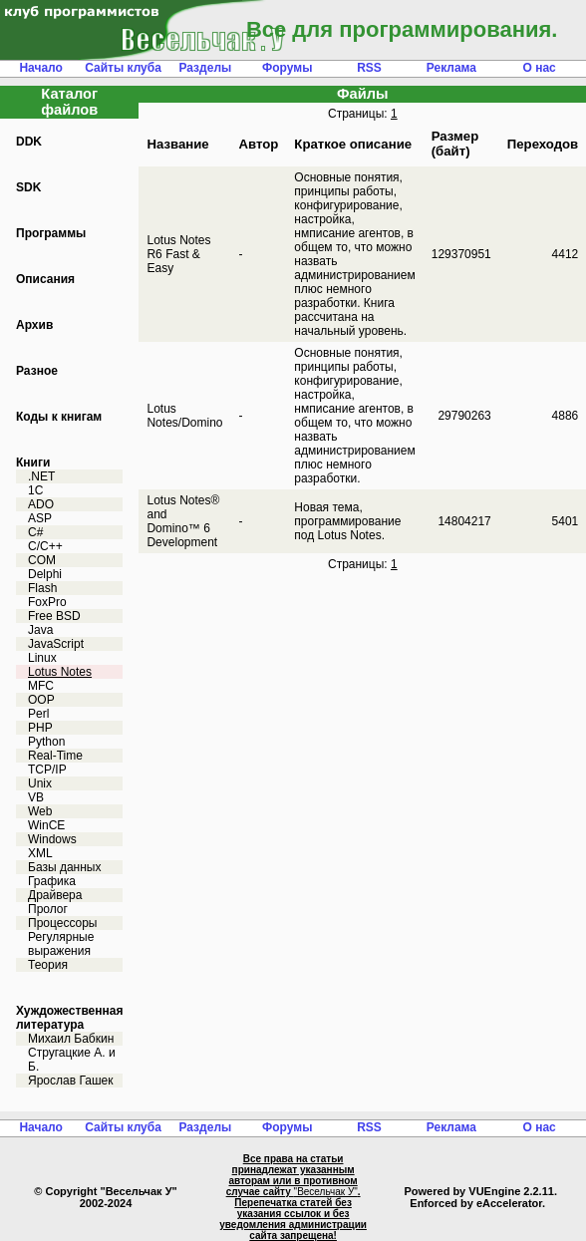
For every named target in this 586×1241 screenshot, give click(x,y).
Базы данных (64, 867)
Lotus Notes (60, 672)
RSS (369, 68)
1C (35, 490)
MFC (41, 686)
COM (42, 560)
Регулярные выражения (61, 944)
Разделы (204, 68)
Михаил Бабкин (71, 1039)
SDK (28, 187)
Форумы (287, 68)
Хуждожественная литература (69, 1018)
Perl (38, 714)
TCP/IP (47, 769)
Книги (33, 462)
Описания (45, 279)
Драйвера (55, 895)
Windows (52, 839)
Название (177, 144)
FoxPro (47, 602)
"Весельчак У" (326, 1191)
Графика (52, 881)
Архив (34, 325)
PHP (40, 728)
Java (40, 630)
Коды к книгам (59, 417)
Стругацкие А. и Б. (72, 1060)
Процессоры (63, 923)
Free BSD (54, 616)
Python (46, 742)
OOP (41, 700)
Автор (258, 144)
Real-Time (55, 756)
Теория (48, 965)
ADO (41, 504)
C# (35, 532)
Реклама (451, 68)
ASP (40, 518)
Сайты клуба (123, 68)
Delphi (45, 574)
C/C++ (45, 546)
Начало (40, 68)
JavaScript (56, 644)
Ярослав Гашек (70, 1080)
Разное (37, 371)
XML (40, 853)
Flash (42, 588)
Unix (40, 783)
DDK (29, 142)
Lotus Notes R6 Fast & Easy (178, 254)
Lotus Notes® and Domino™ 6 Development (182, 521)
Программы (51, 233)
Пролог (48, 909)
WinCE (46, 825)
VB (36, 797)
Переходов (542, 144)
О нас (539, 68)
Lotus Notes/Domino (184, 416)
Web (40, 811)
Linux (42, 658)
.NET (41, 476)
